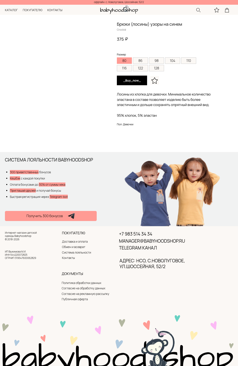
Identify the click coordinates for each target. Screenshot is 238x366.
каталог (11, 10)
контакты (54, 10)
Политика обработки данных (81, 283)
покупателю (32, 10)
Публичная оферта (75, 299)
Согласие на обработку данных (83, 288)
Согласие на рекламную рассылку (85, 294)
